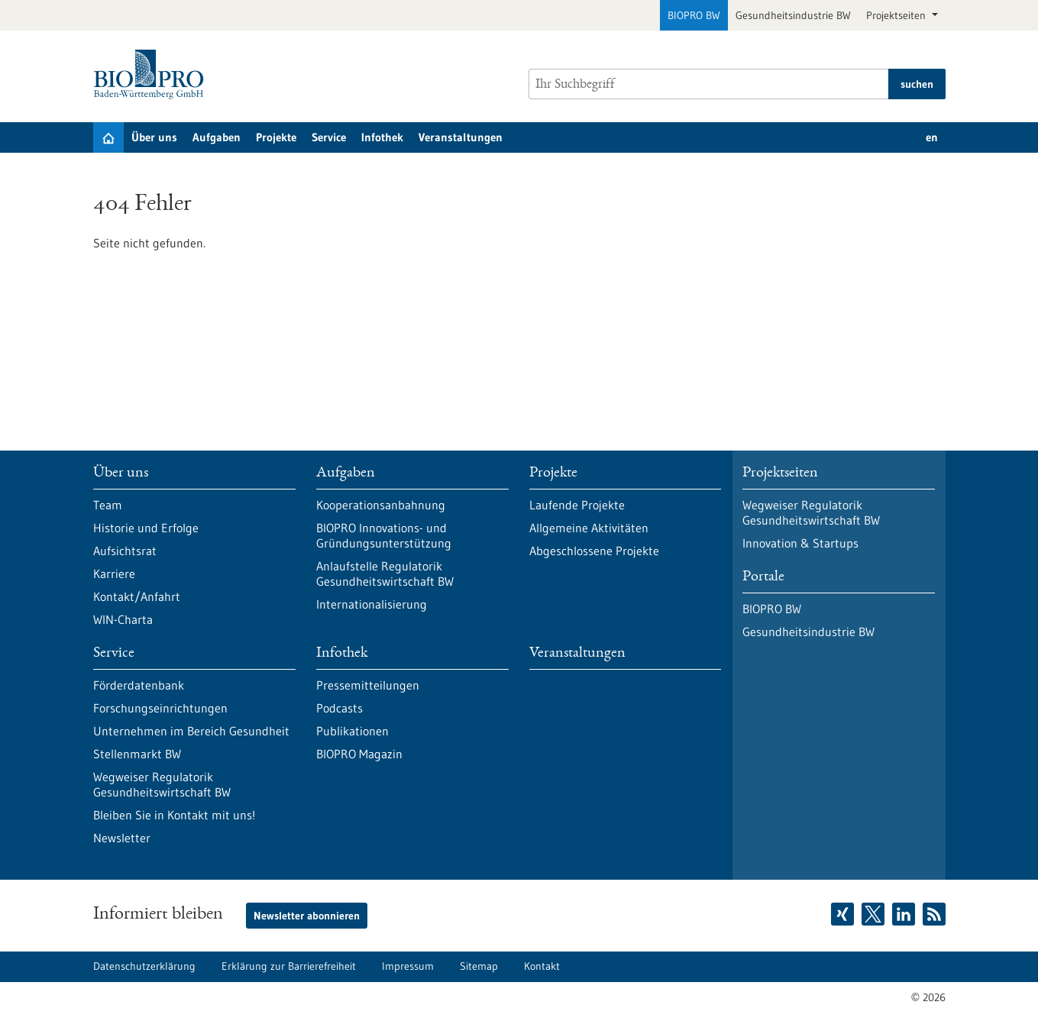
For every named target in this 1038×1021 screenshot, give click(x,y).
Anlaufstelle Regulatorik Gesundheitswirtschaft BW (385, 573)
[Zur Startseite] (152, 74)
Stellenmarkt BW (137, 753)
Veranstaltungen (461, 137)
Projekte (276, 137)
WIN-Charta (123, 619)
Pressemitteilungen (367, 685)
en (932, 137)
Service (329, 137)
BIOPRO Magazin (359, 753)
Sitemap (479, 966)
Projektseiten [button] (897, 15)
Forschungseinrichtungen (160, 708)
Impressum (408, 966)
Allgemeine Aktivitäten (588, 527)
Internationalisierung (371, 604)
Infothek (382, 137)
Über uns (154, 137)
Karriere (114, 573)
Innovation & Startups (800, 543)
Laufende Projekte (577, 504)
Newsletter (121, 837)
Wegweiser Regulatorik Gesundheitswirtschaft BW (162, 784)
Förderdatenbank (138, 685)
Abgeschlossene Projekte (594, 550)
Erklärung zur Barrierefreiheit (289, 966)
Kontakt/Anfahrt (136, 596)
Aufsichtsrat (125, 550)
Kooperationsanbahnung (380, 504)
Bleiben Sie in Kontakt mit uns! (174, 814)
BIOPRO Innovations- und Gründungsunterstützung (383, 535)
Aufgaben (216, 137)
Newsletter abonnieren (307, 915)
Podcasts (339, 708)
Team (107, 504)
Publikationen (352, 730)
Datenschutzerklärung (144, 966)
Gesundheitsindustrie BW (793, 15)
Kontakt (542, 966)
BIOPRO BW (694, 15)
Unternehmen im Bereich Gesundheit (191, 730)
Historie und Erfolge (146, 527)
